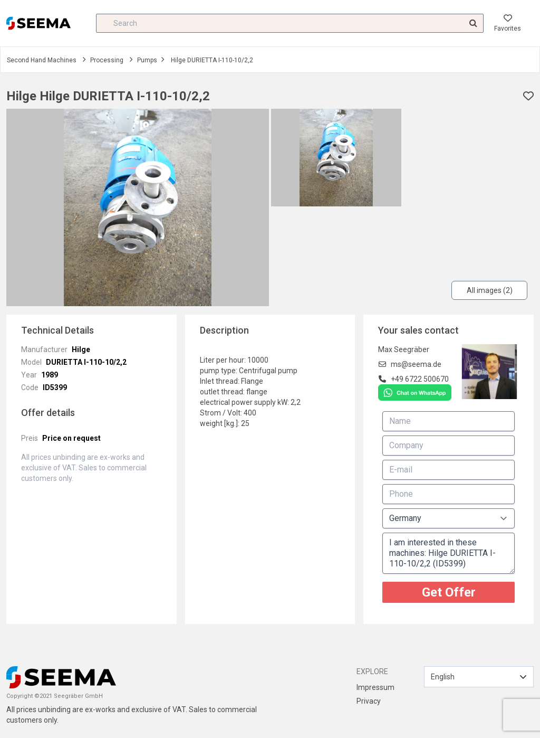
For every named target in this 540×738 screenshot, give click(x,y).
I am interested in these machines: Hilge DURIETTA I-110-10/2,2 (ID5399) (448, 553)
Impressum (375, 687)
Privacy (368, 701)
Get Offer (449, 592)
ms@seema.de (416, 364)
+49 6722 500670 (420, 379)
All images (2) (490, 290)
